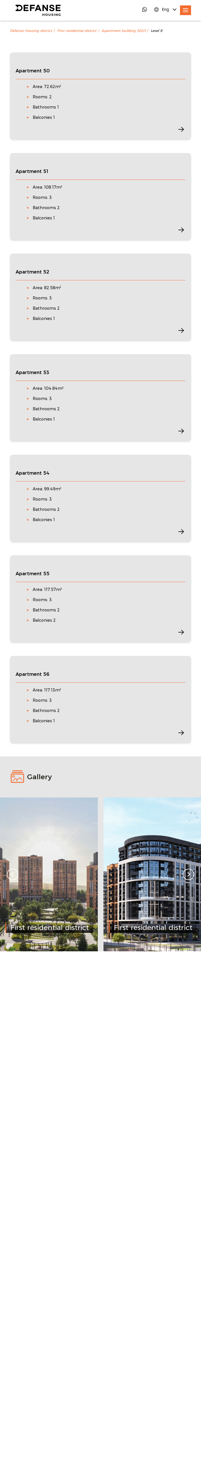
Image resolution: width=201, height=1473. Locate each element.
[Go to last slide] (12, 874)
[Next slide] (188, 874)
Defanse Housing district (31, 30)
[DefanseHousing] (38, 10)
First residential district (76, 30)
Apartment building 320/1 (123, 30)
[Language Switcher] (165, 9)
